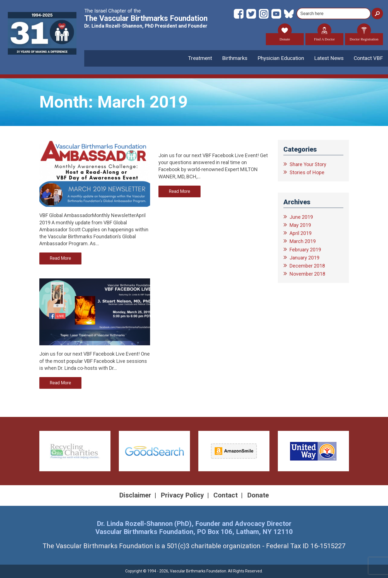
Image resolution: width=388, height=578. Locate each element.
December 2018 (307, 266)
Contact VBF (368, 58)
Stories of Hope (307, 172)
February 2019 (305, 249)
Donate (285, 37)
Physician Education (280, 58)
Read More (60, 258)
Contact (225, 495)
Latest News (329, 58)
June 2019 (301, 217)
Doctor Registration (364, 37)
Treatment (200, 58)
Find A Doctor (324, 37)
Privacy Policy (182, 495)
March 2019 (303, 241)
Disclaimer (135, 495)
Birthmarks (234, 58)
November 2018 (307, 274)
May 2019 (300, 225)
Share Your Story (308, 164)
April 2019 (301, 233)
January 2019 (304, 258)
